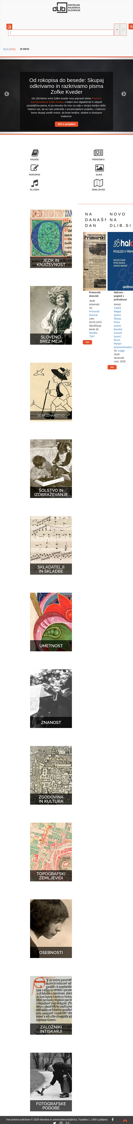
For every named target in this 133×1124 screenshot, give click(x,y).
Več (87, 342)
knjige (121, 350)
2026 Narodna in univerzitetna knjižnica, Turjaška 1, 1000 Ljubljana (70, 1119)
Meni (24, 49)
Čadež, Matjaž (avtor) (118, 311)
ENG (12, 49)
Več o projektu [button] (66, 124)
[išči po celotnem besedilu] (123, 29)
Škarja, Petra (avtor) (118, 322)
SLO (5, 49)
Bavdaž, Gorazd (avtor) (118, 333)
